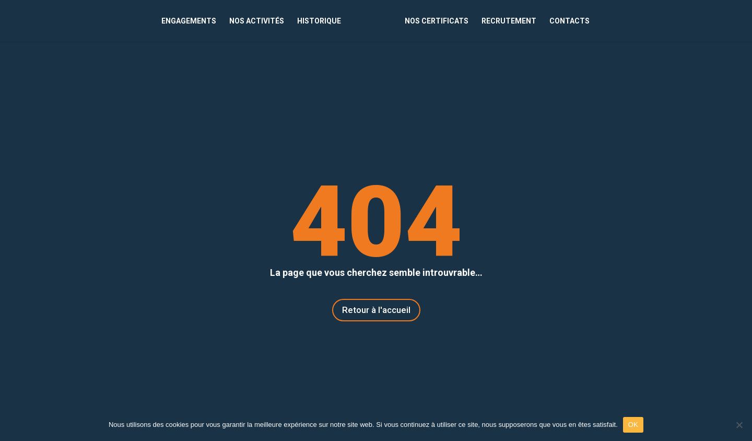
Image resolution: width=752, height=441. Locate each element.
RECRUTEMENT (508, 21)
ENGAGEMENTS (188, 21)
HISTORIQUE (319, 21)
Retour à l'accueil (376, 310)
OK (633, 424)
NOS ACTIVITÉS (256, 21)
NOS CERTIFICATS (436, 21)
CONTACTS (569, 21)
